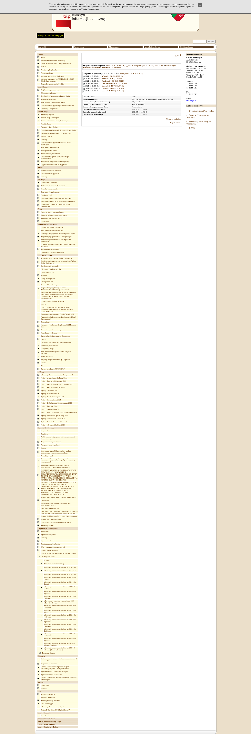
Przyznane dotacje (48, 653)
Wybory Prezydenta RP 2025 (51, 409)
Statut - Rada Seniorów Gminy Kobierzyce (56, 64)
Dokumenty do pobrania (49, 550)
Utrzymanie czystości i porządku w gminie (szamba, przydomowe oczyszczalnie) (56, 452)
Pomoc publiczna (47, 73)
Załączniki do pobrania (49, 664)
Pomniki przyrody (47, 456)
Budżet (43, 67)
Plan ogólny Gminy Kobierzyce (52, 227)
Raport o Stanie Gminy (49, 285)
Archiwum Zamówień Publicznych (53, 186)
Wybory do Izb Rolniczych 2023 (52, 397)
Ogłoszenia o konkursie (49, 541)
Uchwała (47, 560)
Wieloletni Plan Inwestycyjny (51, 269)
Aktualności (45, 531)
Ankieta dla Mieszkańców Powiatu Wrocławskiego (59, 516)
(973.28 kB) (131, 74)
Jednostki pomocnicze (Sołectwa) (53, 76)
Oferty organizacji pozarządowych (53, 547)
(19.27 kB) (112, 76)
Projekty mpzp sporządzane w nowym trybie (56, 237)
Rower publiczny (47, 356)
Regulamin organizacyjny (50, 90)
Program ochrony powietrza (50, 508)
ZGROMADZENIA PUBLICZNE (53, 301)
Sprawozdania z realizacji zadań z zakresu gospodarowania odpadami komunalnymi (56, 466)
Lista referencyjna (47, 704)
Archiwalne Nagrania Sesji (50, 154)
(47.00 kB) (112, 78)
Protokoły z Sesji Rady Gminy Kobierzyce (56, 133)
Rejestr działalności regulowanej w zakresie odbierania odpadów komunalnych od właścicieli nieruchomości (58, 461)
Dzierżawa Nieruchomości (50, 192)
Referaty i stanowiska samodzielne (53, 102)
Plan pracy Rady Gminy (49, 127)
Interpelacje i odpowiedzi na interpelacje (55, 161)
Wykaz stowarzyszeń (48, 535)
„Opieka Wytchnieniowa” (50, 345)
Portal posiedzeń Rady (49, 150)
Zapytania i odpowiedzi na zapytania (54, 165)
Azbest (43, 448)
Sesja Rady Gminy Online (50, 147)
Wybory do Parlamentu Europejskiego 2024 (56, 403)
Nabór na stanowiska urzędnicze (52, 212)
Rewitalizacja (45, 322)
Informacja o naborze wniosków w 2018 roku (60, 574)
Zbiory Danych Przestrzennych (52, 330)
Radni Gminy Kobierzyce (50, 118)
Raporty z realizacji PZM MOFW (53, 369)
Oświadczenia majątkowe (50, 174)
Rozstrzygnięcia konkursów (50, 544)
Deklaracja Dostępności (49, 109)
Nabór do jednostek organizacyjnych (54, 215)
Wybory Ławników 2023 (49, 390)
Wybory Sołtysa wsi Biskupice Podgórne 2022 (57, 384)
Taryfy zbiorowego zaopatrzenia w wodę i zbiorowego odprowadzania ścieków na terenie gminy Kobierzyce (57, 309)
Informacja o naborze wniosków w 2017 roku (60, 571)
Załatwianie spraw (47, 272)
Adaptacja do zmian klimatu (51, 519)
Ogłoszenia (45, 685)
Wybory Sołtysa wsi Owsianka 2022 (53, 381)
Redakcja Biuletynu (48, 697)
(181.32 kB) (113, 88)
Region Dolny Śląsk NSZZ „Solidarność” (55, 710)
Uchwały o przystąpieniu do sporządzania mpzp (58, 233)
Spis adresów (45, 716)
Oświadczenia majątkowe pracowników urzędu (57, 105)
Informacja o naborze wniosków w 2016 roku (60, 567)
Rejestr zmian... (175, 123)
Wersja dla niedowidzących (51, 35)
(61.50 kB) (113, 81)
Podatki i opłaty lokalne (49, 70)
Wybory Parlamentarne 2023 (51, 394)
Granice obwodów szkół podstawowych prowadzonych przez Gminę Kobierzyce (55, 668)
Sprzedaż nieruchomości (49, 189)
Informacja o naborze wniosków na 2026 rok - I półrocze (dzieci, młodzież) (60, 649)
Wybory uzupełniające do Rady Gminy (54, 378)
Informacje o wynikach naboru (52, 218)
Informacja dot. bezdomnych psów (53, 707)
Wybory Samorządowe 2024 (51, 400)
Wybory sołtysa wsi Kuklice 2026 (53, 425)
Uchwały (44, 140)
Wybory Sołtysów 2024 (49, 406)
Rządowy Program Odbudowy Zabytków (55, 360)
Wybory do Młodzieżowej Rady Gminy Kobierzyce (59, 412)
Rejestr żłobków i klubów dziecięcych (54, 672)
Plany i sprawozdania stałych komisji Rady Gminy (58, 130)
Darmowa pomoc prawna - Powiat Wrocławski (57, 314)
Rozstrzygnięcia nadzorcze (50, 249)
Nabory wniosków (48, 557)
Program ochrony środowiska (51, 442)
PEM (43, 366)
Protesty (44, 339)
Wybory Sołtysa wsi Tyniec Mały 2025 (54, 416)
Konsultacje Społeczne (49, 333)
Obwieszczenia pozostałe (50, 266)
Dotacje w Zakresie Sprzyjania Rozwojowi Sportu (58, 553)
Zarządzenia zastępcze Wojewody (53, 252)
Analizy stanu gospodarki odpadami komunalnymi (58, 497)
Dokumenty (45, 221)
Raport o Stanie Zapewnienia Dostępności (55, 336)
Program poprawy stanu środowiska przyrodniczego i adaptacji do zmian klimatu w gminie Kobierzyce (59, 512)
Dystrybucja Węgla (48, 349)
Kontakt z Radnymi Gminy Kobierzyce (54, 121)
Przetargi (44, 688)
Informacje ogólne (47, 114)
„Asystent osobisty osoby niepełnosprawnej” (56, 342)
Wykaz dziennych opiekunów (51, 675)
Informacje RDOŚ (47, 526)
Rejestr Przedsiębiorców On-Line (52, 84)
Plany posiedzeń (46, 136)
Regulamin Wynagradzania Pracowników (55, 96)
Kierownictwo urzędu (48, 99)
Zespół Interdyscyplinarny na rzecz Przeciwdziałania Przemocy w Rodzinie (55, 289)
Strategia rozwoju (47, 282)
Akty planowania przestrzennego (52, 230)
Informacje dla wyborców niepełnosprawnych (57, 375)
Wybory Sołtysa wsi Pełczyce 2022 (53, 387)
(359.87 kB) (113, 86)
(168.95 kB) (113, 91)
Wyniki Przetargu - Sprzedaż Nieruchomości (56, 198)
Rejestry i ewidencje (48, 694)
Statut (43, 57)
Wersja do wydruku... (173, 119)
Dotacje (43, 363)
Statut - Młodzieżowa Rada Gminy (53, 60)
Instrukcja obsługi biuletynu (51, 701)
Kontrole (44, 275)
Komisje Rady (46, 124)
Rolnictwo (44, 434)
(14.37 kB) (114, 83)
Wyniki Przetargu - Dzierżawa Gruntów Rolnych (58, 201)
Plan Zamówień (46, 195)
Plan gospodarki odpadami (50, 445)
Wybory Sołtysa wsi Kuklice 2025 (53, 419)
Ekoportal (44, 431)
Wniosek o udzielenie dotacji (54, 564)
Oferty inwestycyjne (48, 279)
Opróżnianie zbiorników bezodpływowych (56, 522)
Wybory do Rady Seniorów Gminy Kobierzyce (57, 422)
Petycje (43, 304)
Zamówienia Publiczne (49, 183)
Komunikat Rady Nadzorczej (51, 170)
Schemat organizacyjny (49, 93)
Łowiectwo (45, 500)
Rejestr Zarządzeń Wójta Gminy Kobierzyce (56, 258)
